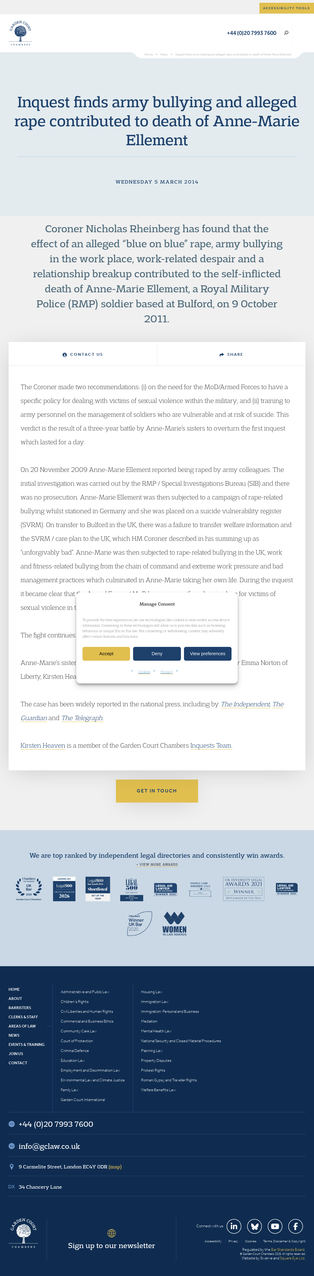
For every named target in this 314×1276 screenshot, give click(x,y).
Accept (106, 653)
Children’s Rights (75, 1001)
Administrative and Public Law (85, 991)
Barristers (20, 1007)
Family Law (69, 1090)
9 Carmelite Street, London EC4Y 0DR (70, 1167)
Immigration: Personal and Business (170, 1011)
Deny (156, 653)
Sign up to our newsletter (111, 1245)
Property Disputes (156, 1060)
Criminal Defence (75, 1050)
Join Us (16, 1053)
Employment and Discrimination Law (90, 1070)
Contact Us (83, 354)
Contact (18, 1063)
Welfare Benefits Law (158, 1090)
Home (14, 989)
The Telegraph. (82, 718)
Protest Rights (153, 1070)
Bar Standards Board (287, 1249)
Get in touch (157, 791)
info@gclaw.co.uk (49, 1146)
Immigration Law (154, 1001)
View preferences (208, 653)
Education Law (73, 1060)
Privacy (167, 671)
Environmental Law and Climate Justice (93, 1080)
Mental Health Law (156, 1031)
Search (286, 33)
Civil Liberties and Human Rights (87, 1011)
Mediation (149, 1021)
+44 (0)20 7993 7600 (251, 32)
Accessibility (213, 1241)
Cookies (144, 671)
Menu (299, 33)
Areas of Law (22, 1026)
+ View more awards (157, 864)
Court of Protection (77, 1041)
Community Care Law (79, 1031)
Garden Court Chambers (21, 33)
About (15, 998)
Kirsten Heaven (43, 745)
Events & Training (26, 1044)
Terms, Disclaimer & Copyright (284, 1241)
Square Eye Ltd (292, 1258)
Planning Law (152, 1050)
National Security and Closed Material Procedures (181, 1041)
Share (231, 354)
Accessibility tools (286, 8)
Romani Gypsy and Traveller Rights (169, 1080)
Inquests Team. (211, 745)
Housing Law (151, 991)
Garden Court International (83, 1099)
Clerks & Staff (23, 1017)
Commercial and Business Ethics (87, 1021)
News (14, 1035)
